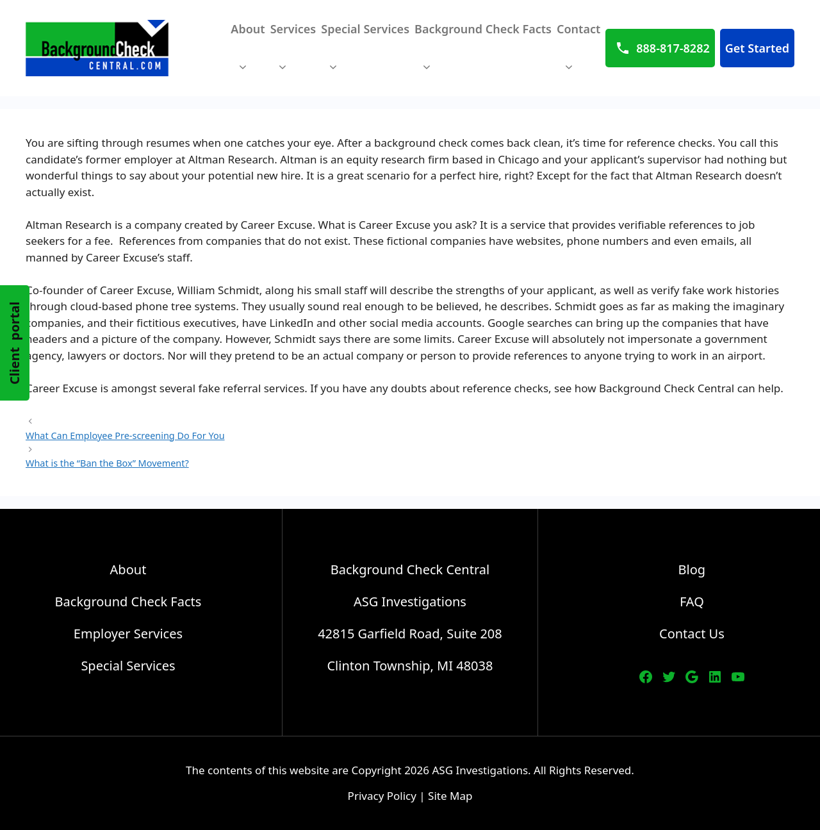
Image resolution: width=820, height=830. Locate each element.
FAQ (692, 601)
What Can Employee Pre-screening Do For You (125, 435)
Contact (578, 54)
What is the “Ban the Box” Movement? (107, 463)
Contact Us (692, 633)
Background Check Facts (483, 54)
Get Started (757, 48)
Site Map (450, 795)
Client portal (14, 343)
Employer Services (128, 633)
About (248, 54)
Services (293, 54)
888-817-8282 (672, 48)
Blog (692, 569)
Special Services (365, 54)
